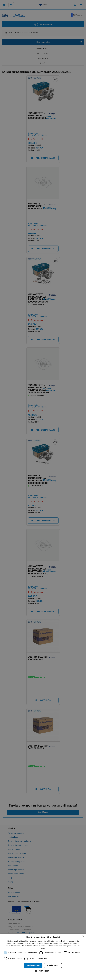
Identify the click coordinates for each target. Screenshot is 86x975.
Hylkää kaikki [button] (53, 965)
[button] (43, 971)
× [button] (83, 936)
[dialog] (43, 954)
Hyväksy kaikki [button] (33, 965)
